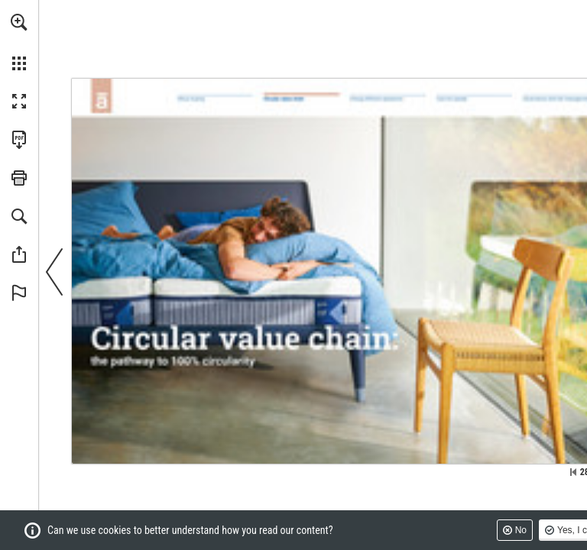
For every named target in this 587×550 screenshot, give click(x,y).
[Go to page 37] (387, 101)
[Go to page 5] (215, 100)
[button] (19, 22)
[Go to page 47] (474, 101)
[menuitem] (19, 42)
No (521, 530)
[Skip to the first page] (573, 472)
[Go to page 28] (301, 100)
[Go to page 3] (100, 96)
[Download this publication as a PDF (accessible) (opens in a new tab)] (19, 140)
